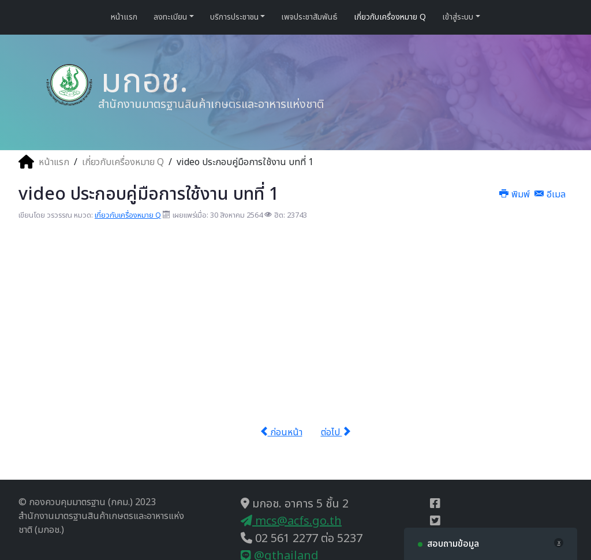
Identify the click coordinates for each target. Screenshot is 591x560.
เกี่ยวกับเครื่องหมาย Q (390, 17)
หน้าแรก (124, 17)
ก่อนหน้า (281, 432)
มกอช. (140, 81)
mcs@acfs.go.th (291, 521)
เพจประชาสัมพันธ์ (309, 17)
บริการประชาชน (234, 17)
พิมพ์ (515, 194)
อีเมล (550, 194)
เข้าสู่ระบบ (457, 17)
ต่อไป (335, 432)
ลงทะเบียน (170, 17)
